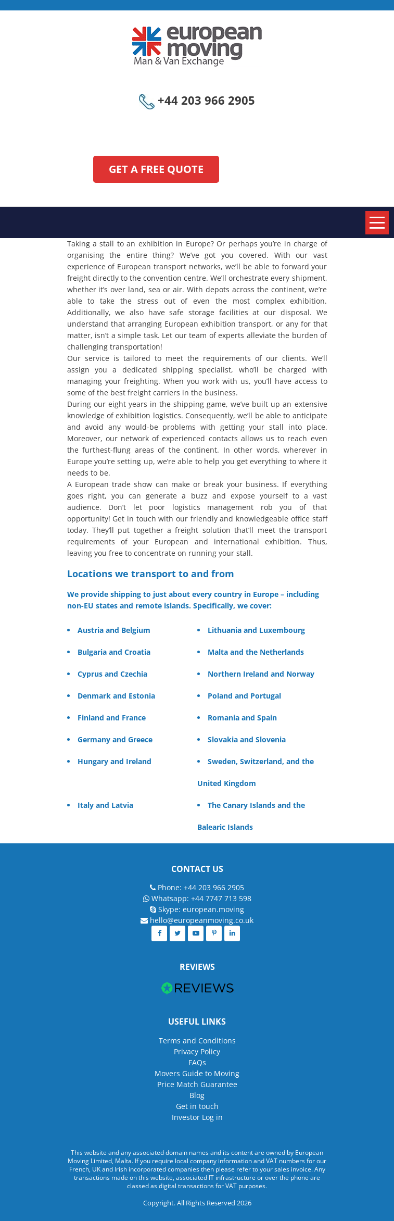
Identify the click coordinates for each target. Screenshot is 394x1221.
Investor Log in (197, 1117)
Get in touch (197, 1106)
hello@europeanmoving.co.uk (201, 920)
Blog (197, 1095)
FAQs (197, 1062)
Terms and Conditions (197, 1040)
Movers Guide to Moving (197, 1073)
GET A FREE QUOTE (156, 169)
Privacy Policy (197, 1051)
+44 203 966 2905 (197, 100)
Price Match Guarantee (197, 1084)
